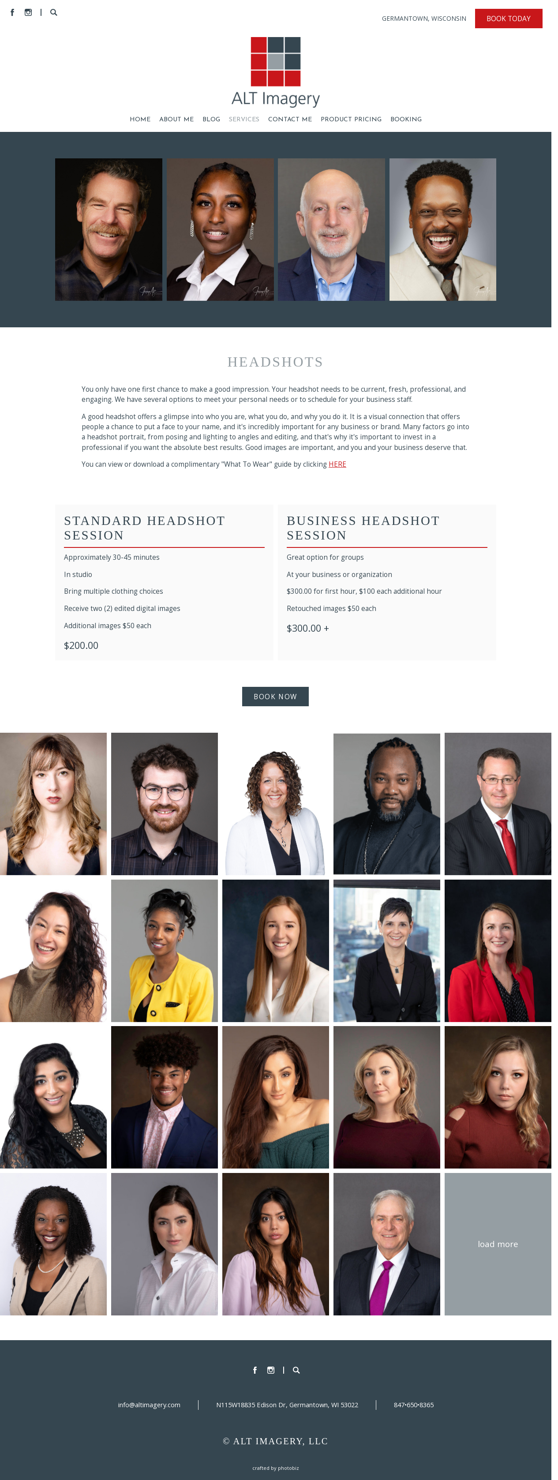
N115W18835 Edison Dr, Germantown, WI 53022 (287, 1404)
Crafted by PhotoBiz (275, 1468)
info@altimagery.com (149, 1404)
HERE (337, 464)
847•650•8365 (414, 1404)
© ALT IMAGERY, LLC (276, 1441)
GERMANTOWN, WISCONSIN (424, 18)
